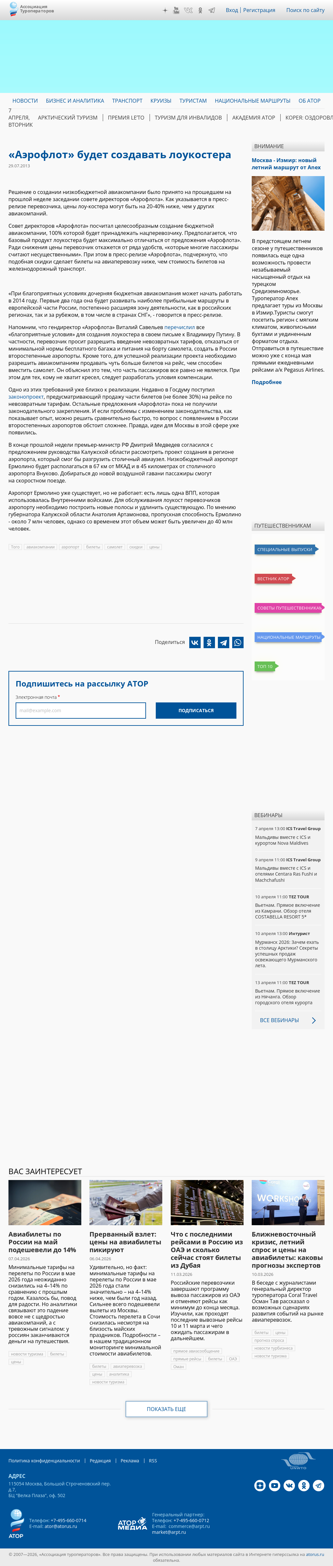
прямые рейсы (187, 1359)
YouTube (176, 10)
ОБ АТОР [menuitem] (309, 100)
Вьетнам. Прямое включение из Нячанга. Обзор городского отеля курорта (287, 997)
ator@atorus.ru (61, 1526)
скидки (135, 547)
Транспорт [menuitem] (127, 100)
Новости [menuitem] (25, 100)
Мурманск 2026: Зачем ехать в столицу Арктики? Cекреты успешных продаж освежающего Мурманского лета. (287, 954)
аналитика (119, 1374)
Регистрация (259, 10)
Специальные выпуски (284, 549)
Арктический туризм (68, 117)
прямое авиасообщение (196, 1351)
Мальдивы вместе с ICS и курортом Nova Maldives (282, 840)
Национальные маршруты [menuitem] (253, 100)
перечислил (180, 327)
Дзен (165, 10)
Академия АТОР (253, 117)
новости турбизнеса (273, 1348)
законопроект (26, 396)
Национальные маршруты (288, 637)
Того (15, 547)
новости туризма (27, 1354)
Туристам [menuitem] (193, 100)
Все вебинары (279, 1020)
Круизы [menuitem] (161, 100)
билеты (93, 547)
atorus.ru (315, 1554)
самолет (115, 547)
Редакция (100, 1460)
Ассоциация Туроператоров (37, 9)
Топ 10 (265, 666)
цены (154, 547)
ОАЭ (233, 1359)
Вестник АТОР (273, 579)
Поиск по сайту (305, 10)
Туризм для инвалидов (188, 117)
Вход (232, 10)
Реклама (130, 1460)
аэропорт (70, 547)
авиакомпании (40, 547)
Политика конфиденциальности (44, 1460)
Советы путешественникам (289, 608)
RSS (153, 1460)
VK (188, 10)
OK (200, 10)
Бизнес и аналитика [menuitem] (75, 100)
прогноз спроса (269, 1340)
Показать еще (166, 1409)
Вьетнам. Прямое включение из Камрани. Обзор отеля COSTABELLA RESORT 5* (287, 911)
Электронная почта (36, 697)
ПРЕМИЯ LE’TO (126, 117)
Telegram (211, 10)
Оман (178, 1366)
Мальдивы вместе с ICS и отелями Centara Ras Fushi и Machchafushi (286, 874)
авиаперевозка (127, 1366)
